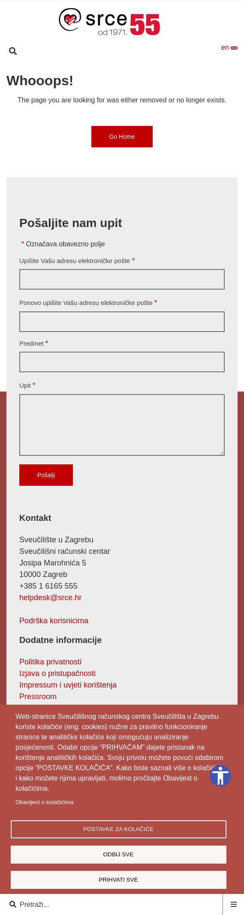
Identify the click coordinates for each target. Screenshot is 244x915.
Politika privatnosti (50, 662)
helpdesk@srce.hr (50, 597)
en (229, 47)
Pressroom (38, 696)
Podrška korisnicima (53, 620)
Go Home (122, 136)
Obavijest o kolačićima (44, 802)
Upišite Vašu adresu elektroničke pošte (74, 260)
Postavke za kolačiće (118, 829)
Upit (25, 385)
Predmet (31, 343)
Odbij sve (118, 854)
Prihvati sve (118, 879)
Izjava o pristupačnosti (57, 673)
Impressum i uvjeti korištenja (68, 685)
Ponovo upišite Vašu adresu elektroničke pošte (86, 302)
